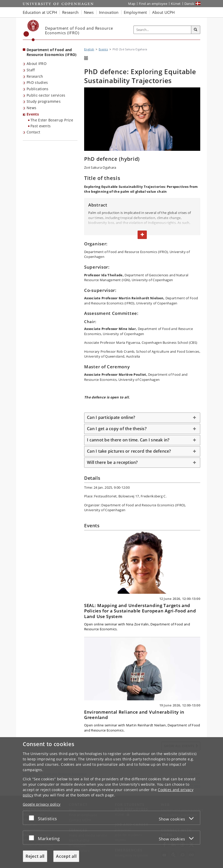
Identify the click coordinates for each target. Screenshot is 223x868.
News (31, 107)
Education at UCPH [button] (40, 12)
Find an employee (153, 3)
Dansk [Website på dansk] (189, 3)
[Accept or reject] (33, 818)
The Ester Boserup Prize (51, 120)
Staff (31, 69)
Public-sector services (46, 95)
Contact (33, 132)
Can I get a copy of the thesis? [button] (117, 428)
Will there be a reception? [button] (112, 462)
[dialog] (111, 802)
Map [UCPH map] (131, 3)
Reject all (35, 856)
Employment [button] (135, 12)
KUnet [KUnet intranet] (176, 3)
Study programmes (44, 101)
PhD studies (37, 82)
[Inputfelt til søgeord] (162, 30)
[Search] (195, 30)
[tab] (142, 417)
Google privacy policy (41, 804)
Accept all (66, 856)
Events (33, 114)
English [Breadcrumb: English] (89, 49)
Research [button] (70, 12)
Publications (38, 88)
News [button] (89, 12)
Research (35, 76)
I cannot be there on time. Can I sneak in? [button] (128, 440)
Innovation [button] (109, 12)
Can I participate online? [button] (111, 417)
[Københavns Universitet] (31, 30)
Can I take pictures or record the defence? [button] (129, 451)
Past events (40, 125)
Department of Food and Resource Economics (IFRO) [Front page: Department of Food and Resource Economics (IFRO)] (52, 52)
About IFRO (37, 63)
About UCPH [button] (163, 12)
